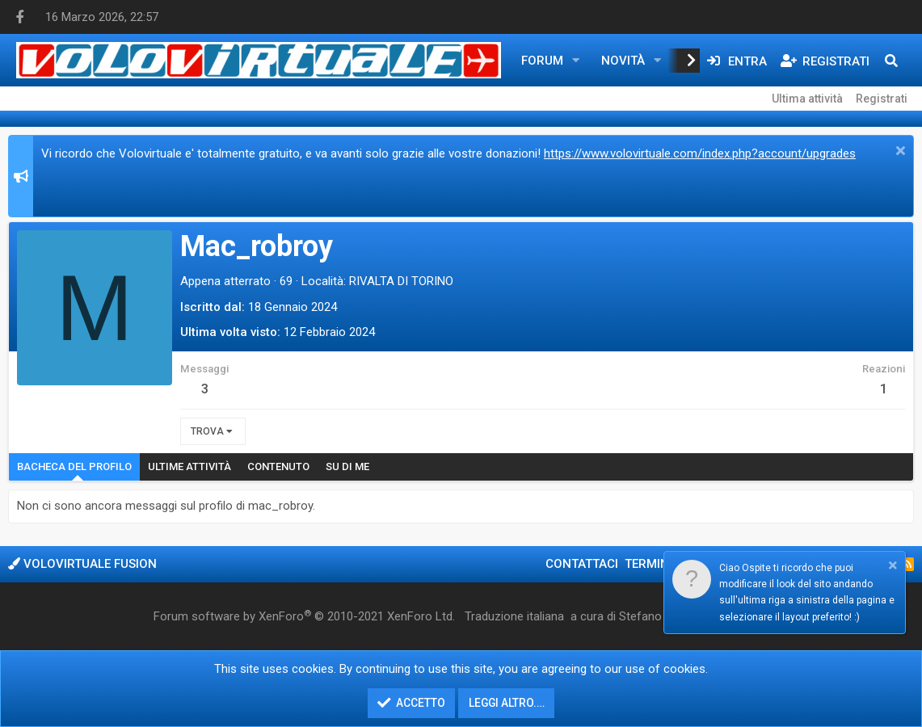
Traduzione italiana (514, 616)
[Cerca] (891, 60)
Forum (542, 60)
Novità (623, 60)
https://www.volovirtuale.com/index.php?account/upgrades (700, 153)
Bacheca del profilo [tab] (74, 466)
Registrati (881, 98)
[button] (576, 60)
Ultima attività (807, 98)
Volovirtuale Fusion (82, 564)
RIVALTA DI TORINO (401, 281)
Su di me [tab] (347, 466)
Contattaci (581, 564)
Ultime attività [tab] (189, 466)
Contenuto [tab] (278, 466)
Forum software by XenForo (304, 616)
